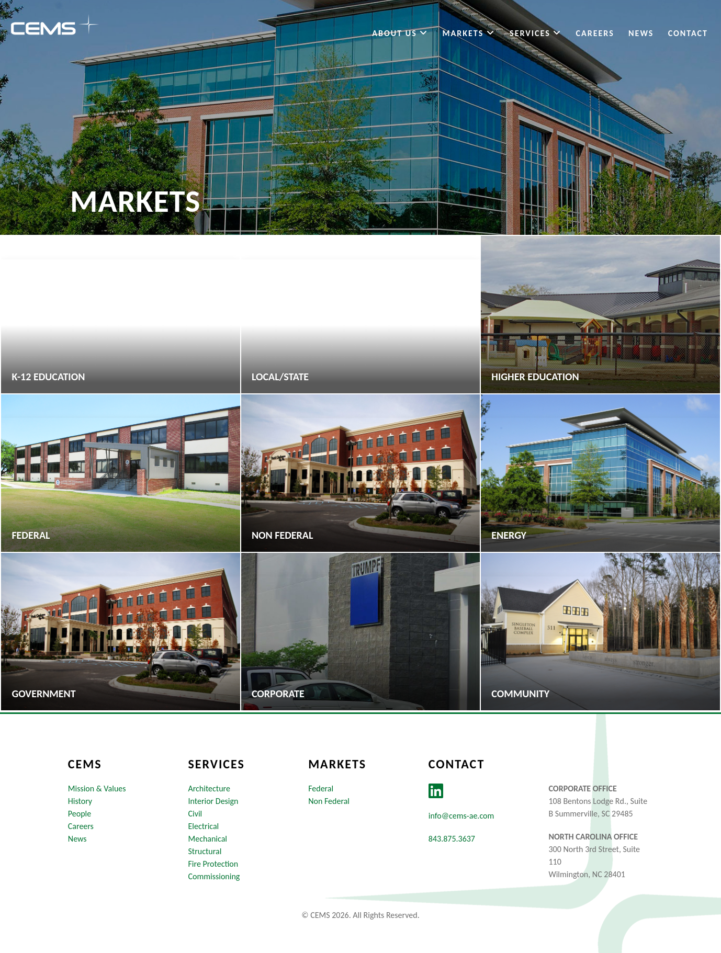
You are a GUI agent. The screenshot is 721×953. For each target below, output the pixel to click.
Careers (595, 33)
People (79, 814)
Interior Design (213, 801)
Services (535, 33)
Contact (688, 33)
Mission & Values (97, 788)
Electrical (203, 826)
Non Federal (329, 801)
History (80, 801)
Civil (195, 814)
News (641, 33)
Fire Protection (213, 864)
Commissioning (214, 876)
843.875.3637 (452, 839)
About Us (400, 33)
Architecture (209, 788)
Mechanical (207, 839)
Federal (320, 788)
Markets (469, 33)
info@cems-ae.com (461, 816)
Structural (204, 851)
